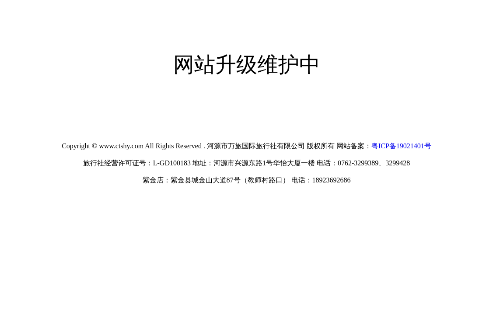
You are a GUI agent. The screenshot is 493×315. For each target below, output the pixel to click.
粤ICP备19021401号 (401, 146)
